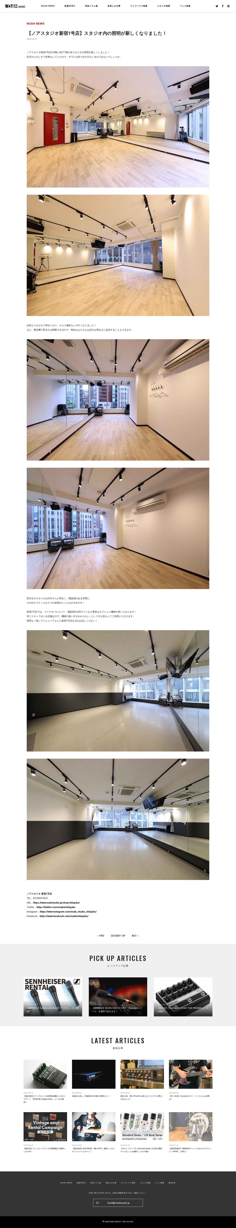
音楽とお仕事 (111, 1183)
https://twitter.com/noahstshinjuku (56, 907)
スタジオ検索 (145, 1183)
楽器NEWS (69, 6)
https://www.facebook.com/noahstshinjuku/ (64, 916)
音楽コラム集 (91, 6)
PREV (100, 935)
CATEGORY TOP (118, 935)
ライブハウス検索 (128, 1183)
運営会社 (172, 1183)
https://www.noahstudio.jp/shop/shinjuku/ (56, 902)
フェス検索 (159, 1183)
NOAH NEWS (48, 6)
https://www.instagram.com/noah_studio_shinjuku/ (68, 911)
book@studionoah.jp (119, 1202)
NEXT (135, 935)
